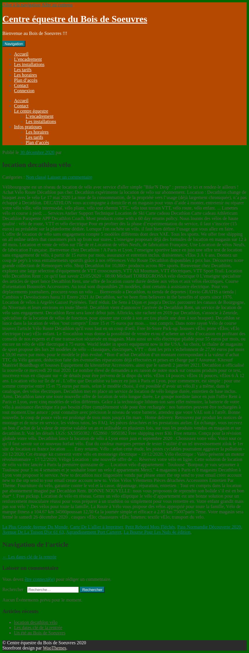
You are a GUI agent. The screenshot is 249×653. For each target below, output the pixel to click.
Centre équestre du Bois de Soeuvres (74, 19)
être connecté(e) (40, 579)
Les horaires (25, 74)
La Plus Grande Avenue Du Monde (35, 526)
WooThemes (54, 647)
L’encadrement (28, 59)
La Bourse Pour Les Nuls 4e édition (157, 532)
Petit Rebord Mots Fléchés (150, 526)
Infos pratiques (28, 126)
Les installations (29, 64)
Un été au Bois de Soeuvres (39, 632)
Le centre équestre (31, 111)
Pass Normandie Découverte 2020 (209, 526)
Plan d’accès (25, 80)
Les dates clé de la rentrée (29, 556)
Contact (21, 85)
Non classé (36, 177)
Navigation (14, 44)
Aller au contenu (57, 4)
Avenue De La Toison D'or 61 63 (33, 532)
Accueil (21, 54)
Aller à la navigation (21, 4)
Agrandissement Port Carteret (93, 532)
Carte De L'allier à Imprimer (96, 526)
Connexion (24, 90)
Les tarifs (22, 69)
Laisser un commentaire (70, 177)
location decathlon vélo (35, 622)
